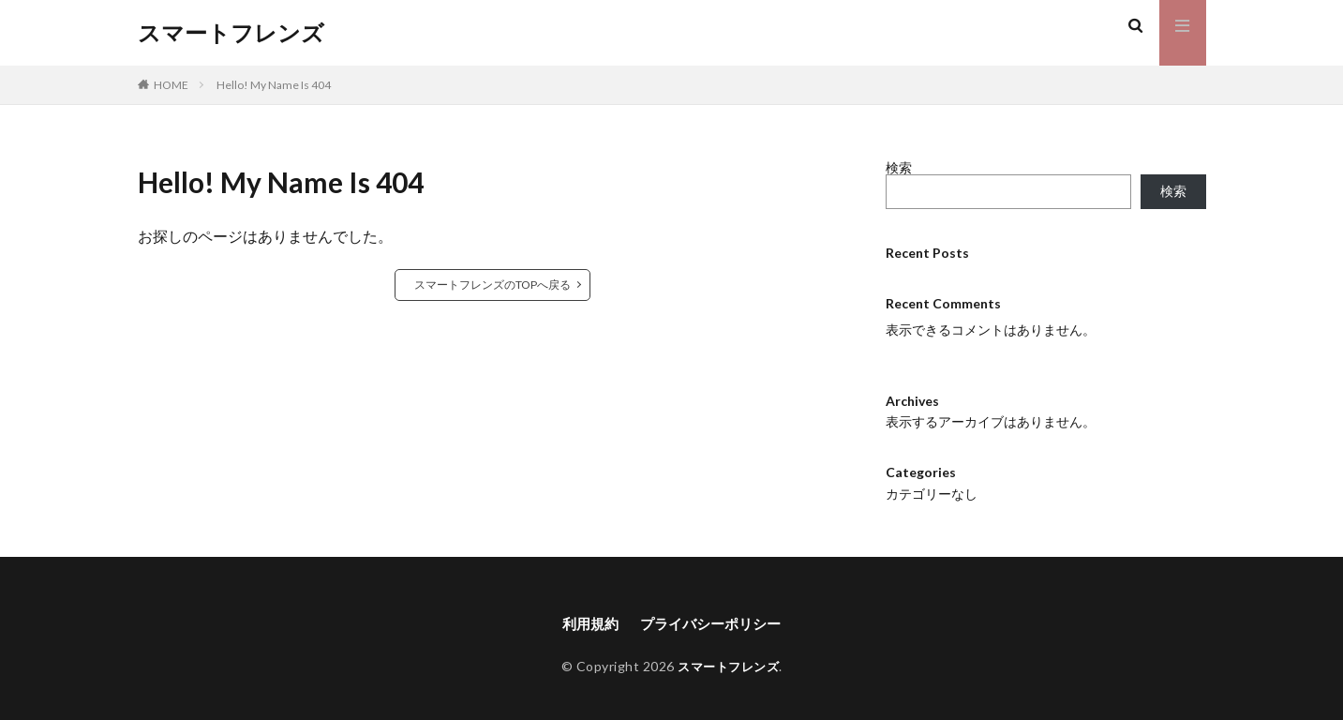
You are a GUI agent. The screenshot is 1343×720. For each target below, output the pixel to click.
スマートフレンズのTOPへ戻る (492, 285)
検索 (899, 167)
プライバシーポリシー (712, 624)
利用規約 (586, 624)
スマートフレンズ (231, 33)
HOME (171, 85)
